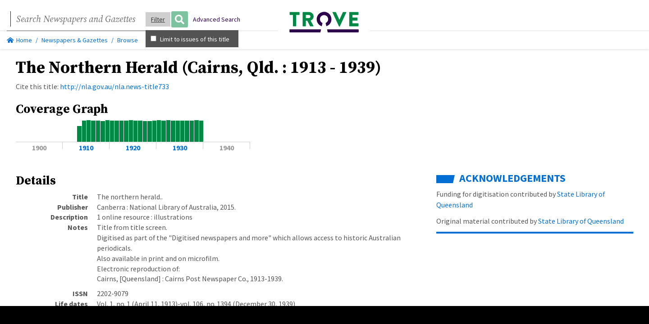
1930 (180, 147)
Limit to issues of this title (190, 39)
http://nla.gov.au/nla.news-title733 (114, 86)
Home (19, 40)
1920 (133, 147)
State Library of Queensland (580, 220)
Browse (127, 40)
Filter (158, 19)
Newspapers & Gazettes (74, 40)
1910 (86, 147)
